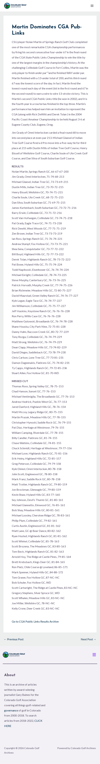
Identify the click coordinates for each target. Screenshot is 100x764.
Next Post (88, 639)
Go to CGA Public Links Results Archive (35, 621)
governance (11, 710)
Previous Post (14, 639)
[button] (94, 655)
